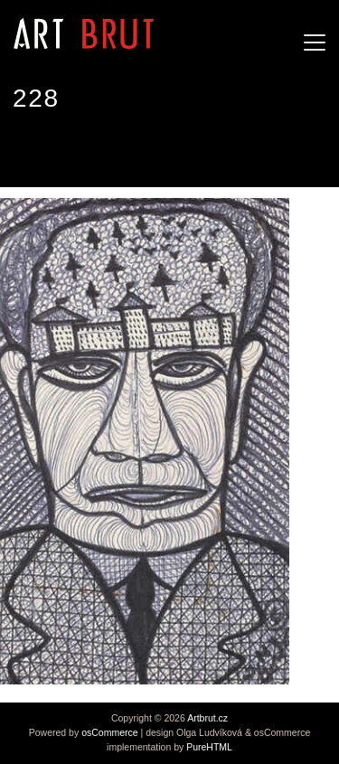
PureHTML (209, 746)
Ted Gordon (54, 153)
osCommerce (109, 732)
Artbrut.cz (207, 717)
